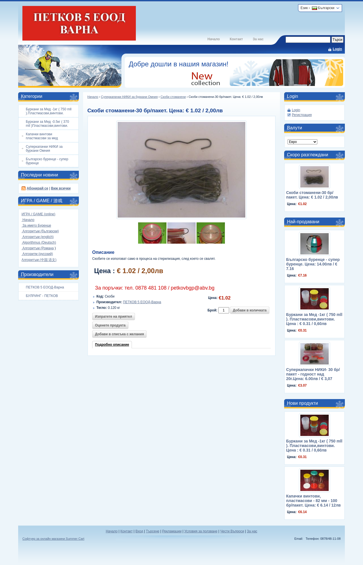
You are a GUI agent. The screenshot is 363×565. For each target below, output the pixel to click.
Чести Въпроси (232, 531)
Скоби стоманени (173, 96)
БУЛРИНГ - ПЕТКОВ (42, 296)
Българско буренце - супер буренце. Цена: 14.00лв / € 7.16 (313, 264)
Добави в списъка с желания (119, 334)
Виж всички (61, 188)
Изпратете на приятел (113, 317)
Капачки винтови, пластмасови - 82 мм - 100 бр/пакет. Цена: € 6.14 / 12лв (313, 500)
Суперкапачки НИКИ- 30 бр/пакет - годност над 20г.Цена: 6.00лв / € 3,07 (313, 374)
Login (337, 49)
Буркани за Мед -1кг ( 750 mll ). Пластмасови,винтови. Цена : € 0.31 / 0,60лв (314, 319)
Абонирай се (37, 188)
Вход (139, 531)
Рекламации (172, 531)
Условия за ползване (201, 531)
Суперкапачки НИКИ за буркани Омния (129, 96)
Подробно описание (112, 345)
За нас (258, 39)
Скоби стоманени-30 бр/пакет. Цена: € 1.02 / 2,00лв (312, 194)
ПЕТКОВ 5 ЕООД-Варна (45, 287)
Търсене (152, 531)
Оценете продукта (110, 325)
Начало (213, 39)
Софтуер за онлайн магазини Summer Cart (53, 538)
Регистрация (302, 115)
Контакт (236, 39)
